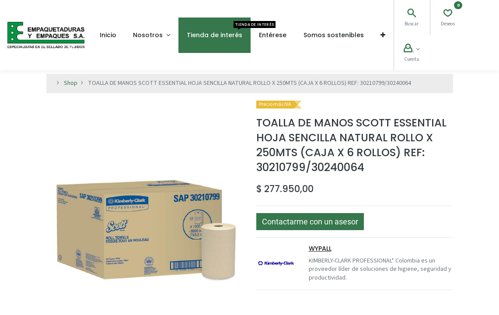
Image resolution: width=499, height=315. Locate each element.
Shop (70, 83)
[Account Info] (411, 49)
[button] (383, 35)
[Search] (411, 14)
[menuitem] (108, 35)
